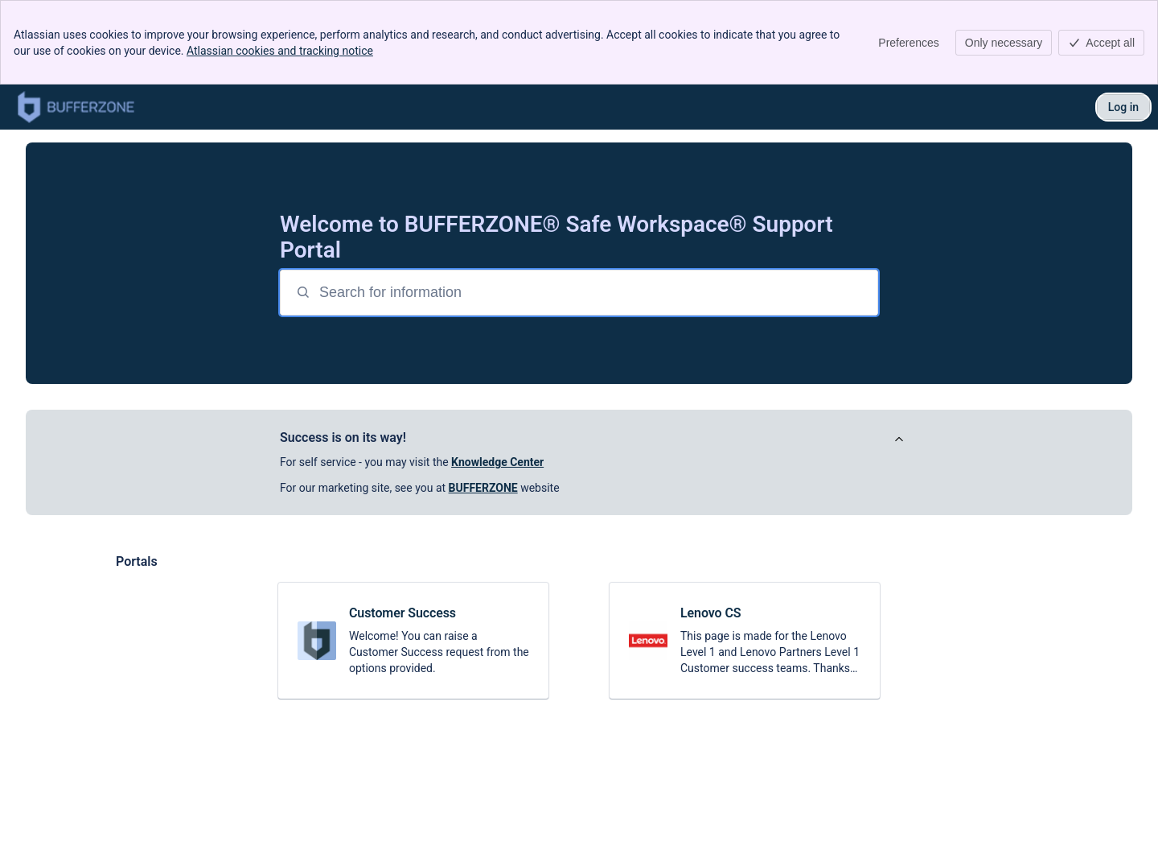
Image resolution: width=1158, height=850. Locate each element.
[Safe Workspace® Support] (76, 107)
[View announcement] (899, 440)
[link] (413, 641)
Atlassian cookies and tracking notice (280, 50)
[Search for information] (596, 292)
